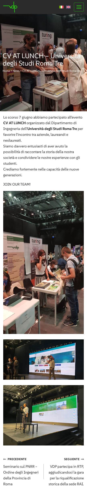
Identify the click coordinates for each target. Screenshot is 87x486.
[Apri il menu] (79, 7)
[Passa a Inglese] (68, 7)
